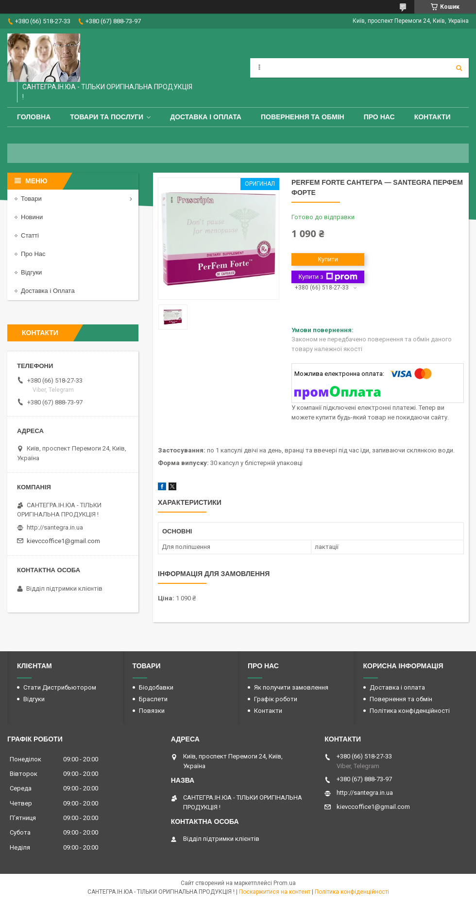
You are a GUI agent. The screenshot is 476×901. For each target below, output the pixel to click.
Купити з (327, 277)
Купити (328, 259)
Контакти (432, 117)
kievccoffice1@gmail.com (63, 541)
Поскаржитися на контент (274, 891)
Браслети (153, 699)
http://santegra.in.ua (55, 527)
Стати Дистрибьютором (59, 687)
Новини (32, 217)
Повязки (152, 710)
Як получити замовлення (291, 687)
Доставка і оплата (205, 117)
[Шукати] (459, 68)
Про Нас (379, 117)
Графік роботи (275, 699)
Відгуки (31, 272)
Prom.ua (284, 883)
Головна (34, 117)
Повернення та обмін (302, 117)
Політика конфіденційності (410, 710)
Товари (31, 198)
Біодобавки (156, 687)
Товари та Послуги (106, 117)
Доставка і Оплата (48, 290)
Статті (30, 235)
